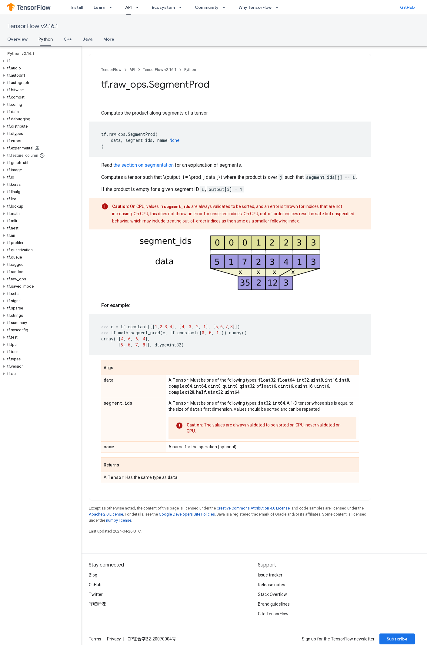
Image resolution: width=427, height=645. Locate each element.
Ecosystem (163, 7)
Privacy (114, 639)
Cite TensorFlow (273, 613)
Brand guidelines (274, 604)
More (108, 39)
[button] (39, 61)
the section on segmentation (143, 165)
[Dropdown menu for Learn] (112, 7)
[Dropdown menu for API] (139, 7)
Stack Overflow (272, 594)
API (132, 69)
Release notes (271, 584)
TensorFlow (111, 69)
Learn (99, 7)
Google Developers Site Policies (187, 514)
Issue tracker (270, 575)
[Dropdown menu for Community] (226, 7)
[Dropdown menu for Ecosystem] (182, 7)
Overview (17, 39)
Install (77, 7)
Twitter (96, 594)
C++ (68, 39)
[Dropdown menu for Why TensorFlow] (279, 7)
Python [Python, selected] (45, 39)
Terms (95, 639)
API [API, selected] (128, 7)
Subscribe (397, 639)
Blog (93, 575)
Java (87, 39)
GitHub (407, 7)
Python (190, 69)
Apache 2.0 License (106, 514)
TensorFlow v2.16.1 (32, 26)
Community (207, 7)
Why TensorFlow (255, 7)
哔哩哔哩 (97, 604)
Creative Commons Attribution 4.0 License (253, 508)
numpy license (118, 520)
